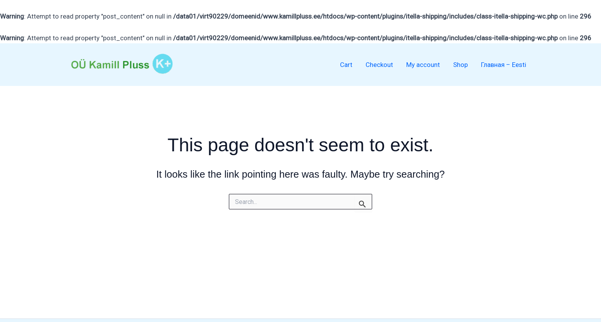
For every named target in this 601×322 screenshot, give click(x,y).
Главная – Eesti (503, 65)
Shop (460, 65)
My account (423, 65)
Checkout (379, 65)
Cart (346, 65)
